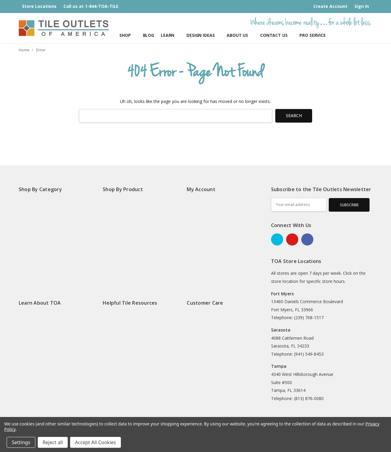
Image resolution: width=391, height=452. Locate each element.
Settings (21, 442)
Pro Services (313, 35)
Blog (148, 35)
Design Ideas (203, 35)
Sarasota (280, 330)
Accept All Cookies (95, 442)
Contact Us (276, 35)
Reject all (53, 442)
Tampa (278, 366)
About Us (240, 35)
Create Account (330, 6)
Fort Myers (282, 294)
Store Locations (39, 6)
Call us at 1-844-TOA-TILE (90, 6)
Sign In (361, 6)
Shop (127, 35)
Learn (170, 35)
